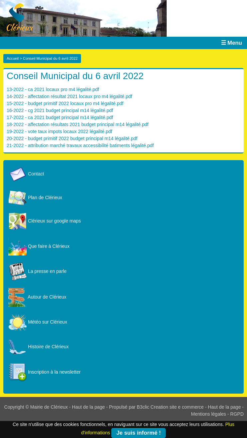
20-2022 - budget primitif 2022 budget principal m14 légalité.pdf (72, 138)
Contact (26, 173)
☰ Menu (231, 43)
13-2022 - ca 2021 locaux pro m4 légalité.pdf (53, 89)
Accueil (13, 58)
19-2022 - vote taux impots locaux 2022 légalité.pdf (59, 131)
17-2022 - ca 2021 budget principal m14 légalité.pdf (60, 117)
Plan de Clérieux (35, 197)
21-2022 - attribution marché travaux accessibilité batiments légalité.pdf (80, 145)
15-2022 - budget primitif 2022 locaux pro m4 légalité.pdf (65, 103)
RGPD (237, 414)
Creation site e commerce (177, 407)
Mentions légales (208, 414)
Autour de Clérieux (37, 297)
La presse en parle (37, 271)
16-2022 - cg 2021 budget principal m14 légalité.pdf (60, 110)
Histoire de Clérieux (38, 346)
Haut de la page (88, 407)
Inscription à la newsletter (44, 372)
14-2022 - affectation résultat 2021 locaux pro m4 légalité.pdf (69, 96)
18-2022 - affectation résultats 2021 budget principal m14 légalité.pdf (77, 124)
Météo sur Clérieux (37, 322)
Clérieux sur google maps (44, 221)
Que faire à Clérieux (38, 246)
